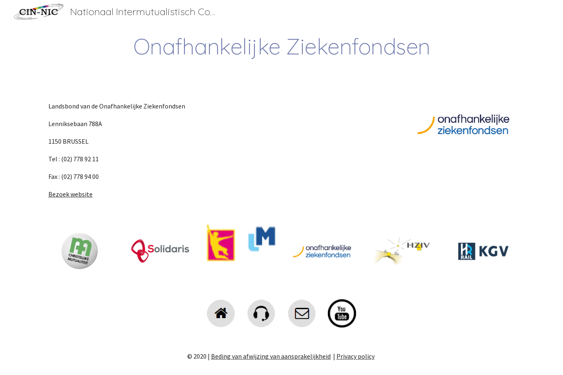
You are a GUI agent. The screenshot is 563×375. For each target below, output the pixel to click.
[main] (281, 46)
